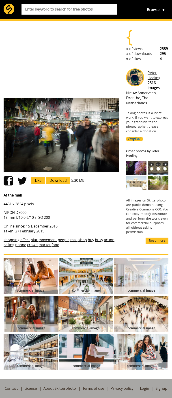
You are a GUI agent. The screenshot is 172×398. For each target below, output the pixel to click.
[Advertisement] (61, 59)
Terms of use (93, 388)
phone (20, 244)
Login (144, 388)
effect (25, 239)
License (30, 388)
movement (48, 239)
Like (38, 180)
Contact (11, 388)
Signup (161, 388)
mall (73, 239)
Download (58, 180)
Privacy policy (122, 388)
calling (9, 244)
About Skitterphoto (59, 388)
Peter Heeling (154, 75)
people (63, 239)
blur (34, 239)
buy (91, 239)
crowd (32, 244)
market (45, 244)
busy (99, 239)
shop (82, 239)
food (55, 244)
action (109, 239)
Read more (157, 240)
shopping (11, 239)
